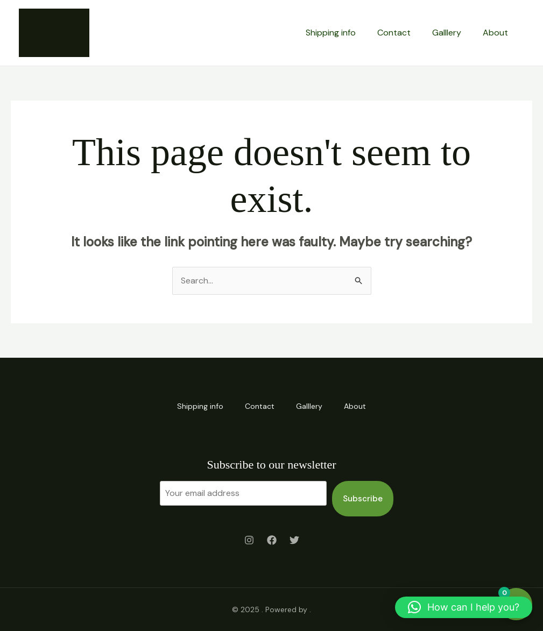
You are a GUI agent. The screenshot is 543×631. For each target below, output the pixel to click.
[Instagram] (249, 540)
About (495, 32)
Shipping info (331, 32)
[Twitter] (294, 540)
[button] (463, 607)
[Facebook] (272, 540)
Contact (394, 32)
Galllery (446, 32)
